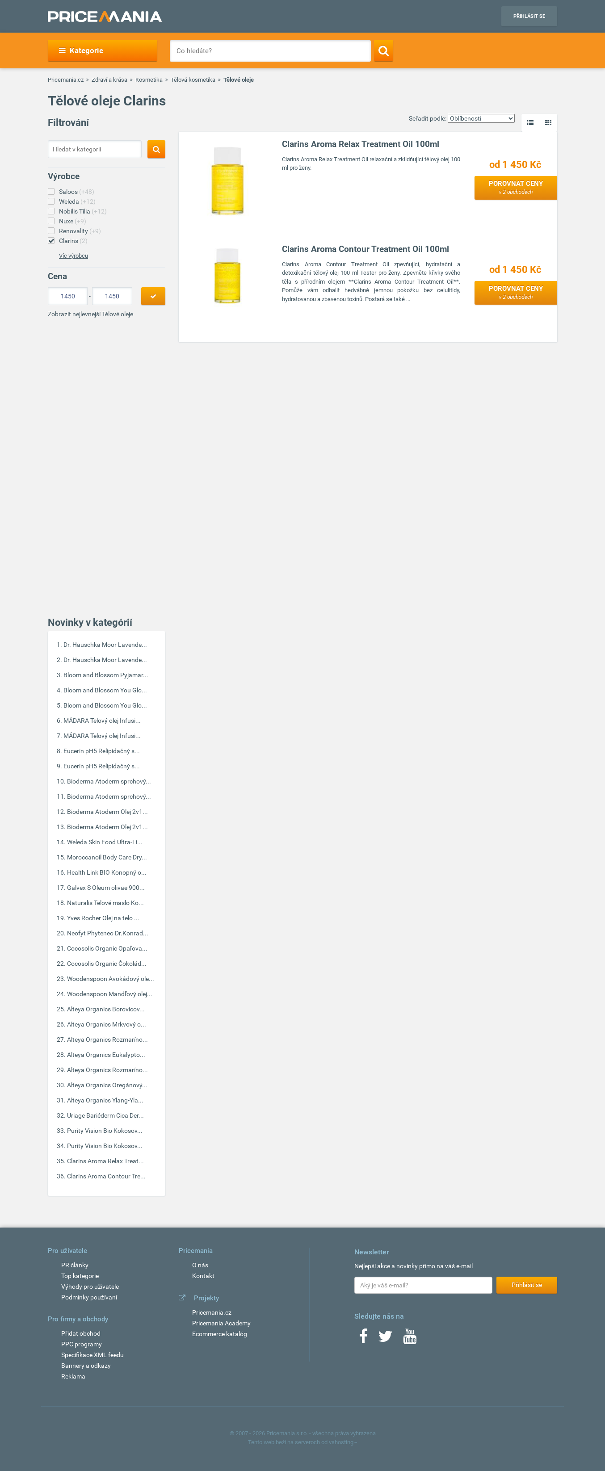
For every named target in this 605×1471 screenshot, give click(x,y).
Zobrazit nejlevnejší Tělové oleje (90, 314)
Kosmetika (149, 79)
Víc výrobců (73, 255)
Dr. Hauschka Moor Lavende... (105, 644)
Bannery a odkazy (86, 1365)
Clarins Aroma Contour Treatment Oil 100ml (365, 249)
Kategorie (81, 50)
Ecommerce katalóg (219, 1333)
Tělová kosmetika (193, 79)
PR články (74, 1265)
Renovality (80, 231)
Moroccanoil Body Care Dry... (107, 857)
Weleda (77, 201)
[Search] (383, 50)
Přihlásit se (529, 16)
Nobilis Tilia (83, 211)
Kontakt (203, 1275)
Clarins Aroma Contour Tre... (106, 1176)
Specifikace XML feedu (92, 1354)
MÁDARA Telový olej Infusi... (102, 720)
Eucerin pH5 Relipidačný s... (101, 750)
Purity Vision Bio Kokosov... (105, 1130)
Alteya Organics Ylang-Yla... (105, 1100)
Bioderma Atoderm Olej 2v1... (107, 811)
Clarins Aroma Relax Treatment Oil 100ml (360, 144)
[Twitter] (385, 1339)
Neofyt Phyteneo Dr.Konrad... (107, 933)
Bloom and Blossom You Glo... (105, 690)
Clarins (73, 240)
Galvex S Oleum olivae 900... (106, 887)
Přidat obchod (81, 1333)
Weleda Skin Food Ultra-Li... (105, 842)
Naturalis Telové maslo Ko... (105, 902)
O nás (200, 1265)
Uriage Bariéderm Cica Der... (105, 1115)
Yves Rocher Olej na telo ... (103, 918)
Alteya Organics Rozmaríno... (107, 1039)
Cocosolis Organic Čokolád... (107, 963)
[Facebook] (363, 1339)
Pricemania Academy (221, 1323)
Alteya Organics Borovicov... (106, 1009)
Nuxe (72, 221)
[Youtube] (410, 1339)
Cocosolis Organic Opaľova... (107, 948)
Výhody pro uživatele (90, 1286)
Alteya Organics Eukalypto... (106, 1054)
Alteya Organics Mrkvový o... (106, 1024)
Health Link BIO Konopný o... (107, 872)
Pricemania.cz (66, 79)
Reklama (73, 1376)
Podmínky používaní (89, 1297)
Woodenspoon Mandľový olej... (109, 993)
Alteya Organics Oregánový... (107, 1085)
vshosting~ (343, 1442)
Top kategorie (80, 1275)
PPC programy (81, 1344)
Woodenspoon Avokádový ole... (110, 978)
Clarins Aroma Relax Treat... (105, 1161)
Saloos (76, 191)
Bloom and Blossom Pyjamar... (105, 675)
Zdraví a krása (109, 79)
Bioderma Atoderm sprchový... (109, 781)
